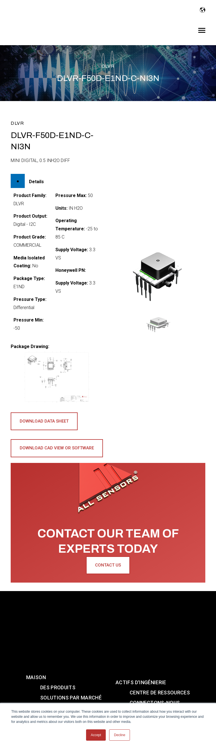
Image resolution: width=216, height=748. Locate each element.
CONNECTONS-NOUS (155, 670)
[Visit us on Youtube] (81, 697)
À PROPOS (52, 676)
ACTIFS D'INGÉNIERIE (141, 650)
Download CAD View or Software (57, 447)
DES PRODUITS (57, 655)
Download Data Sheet (44, 421)
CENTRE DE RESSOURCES (160, 660)
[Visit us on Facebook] (136, 697)
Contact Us (108, 565)
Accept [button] (96, 735)
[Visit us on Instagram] (100, 697)
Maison (36, 645)
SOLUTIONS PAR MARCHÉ (71, 665)
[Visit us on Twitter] (118, 697)
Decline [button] (119, 735)
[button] (159, 324)
